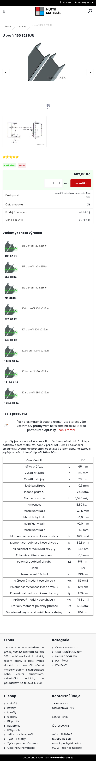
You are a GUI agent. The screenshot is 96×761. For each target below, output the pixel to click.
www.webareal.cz (61, 757)
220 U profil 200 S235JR (35, 308)
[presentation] (6, 72)
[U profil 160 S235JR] (48, 61)
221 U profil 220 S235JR (35, 329)
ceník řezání (66, 430)
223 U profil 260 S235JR (35, 371)
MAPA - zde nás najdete (67, 748)
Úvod (8, 26)
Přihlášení (67, 2)
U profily (21, 26)
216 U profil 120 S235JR (34, 245)
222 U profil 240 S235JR (35, 350)
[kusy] (53, 183)
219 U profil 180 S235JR (34, 287)
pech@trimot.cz (72, 743)
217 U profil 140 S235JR (34, 266)
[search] (90, 11)
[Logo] (48, 11)
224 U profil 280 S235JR (35, 392)
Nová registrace (85, 2)
